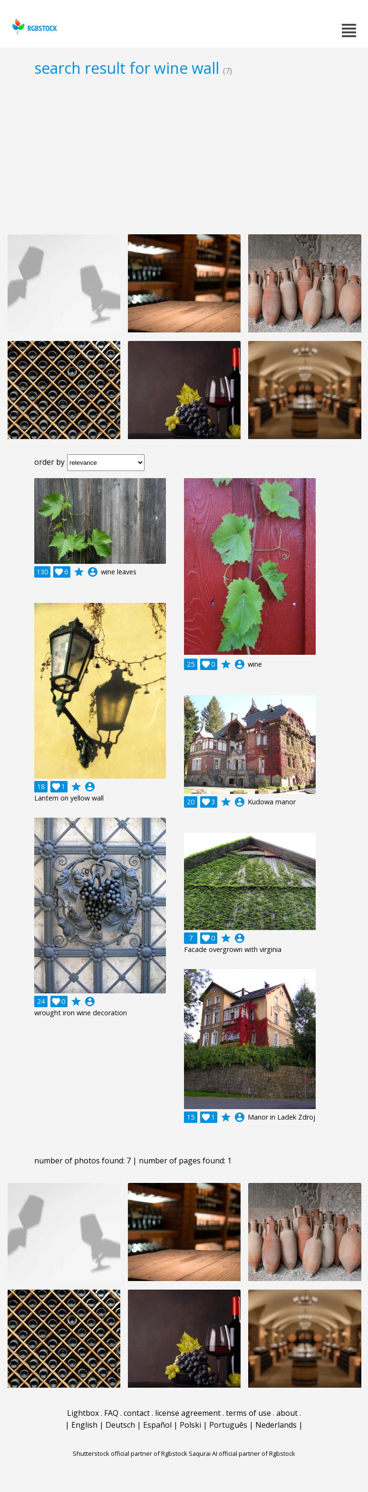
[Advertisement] (184, 155)
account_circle (92, 572)
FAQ (111, 1413)
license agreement (188, 1413)
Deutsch (120, 1425)
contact (137, 1413)
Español (157, 1425)
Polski (190, 1425)
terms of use (248, 1413)
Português (228, 1425)
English (84, 1425)
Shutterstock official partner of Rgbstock (130, 1453)
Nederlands (276, 1425)
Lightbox (83, 1413)
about (287, 1413)
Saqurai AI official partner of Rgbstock (242, 1453)
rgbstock (33, 26)
